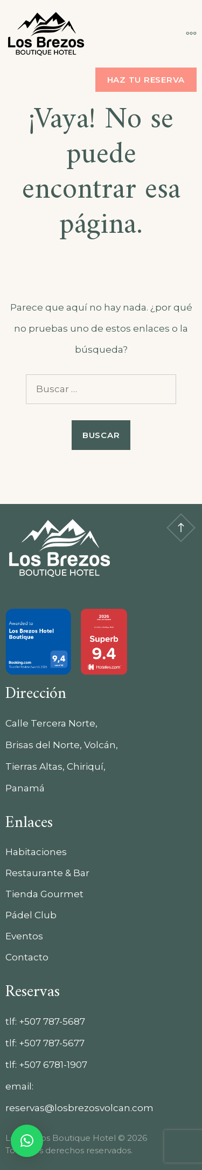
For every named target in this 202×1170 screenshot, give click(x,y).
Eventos (24, 936)
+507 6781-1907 (53, 1064)
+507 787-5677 (52, 1043)
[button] (27, 1141)
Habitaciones (36, 851)
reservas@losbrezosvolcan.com (79, 1107)
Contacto (26, 957)
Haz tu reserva (146, 80)
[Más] (186, 33)
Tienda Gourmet (44, 894)
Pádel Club (31, 915)
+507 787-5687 (52, 1021)
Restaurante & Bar (47, 873)
